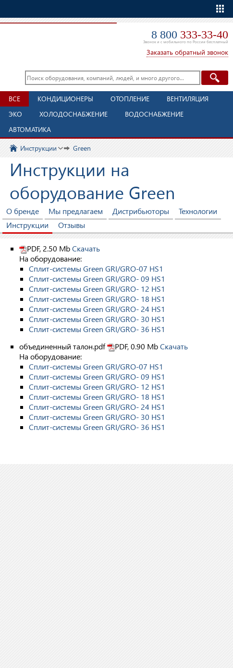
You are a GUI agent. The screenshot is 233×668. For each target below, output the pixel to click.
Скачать (86, 248)
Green (82, 148)
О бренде (22, 211)
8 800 (189, 34)
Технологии (198, 211)
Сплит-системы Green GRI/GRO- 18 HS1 (97, 299)
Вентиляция (187, 98)
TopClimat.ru (54, 37)
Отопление (129, 98)
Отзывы (71, 225)
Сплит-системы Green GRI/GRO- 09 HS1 (97, 279)
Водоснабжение (154, 114)
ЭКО (15, 114)
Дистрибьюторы (140, 211)
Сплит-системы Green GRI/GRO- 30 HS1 (97, 319)
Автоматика (30, 129)
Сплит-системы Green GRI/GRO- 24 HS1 (97, 309)
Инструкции (38, 148)
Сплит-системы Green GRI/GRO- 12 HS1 (97, 289)
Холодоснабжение (73, 114)
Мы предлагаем (76, 211)
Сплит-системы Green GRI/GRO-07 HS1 (96, 268)
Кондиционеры (65, 98)
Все (14, 98)
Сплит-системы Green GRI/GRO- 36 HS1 (97, 329)
